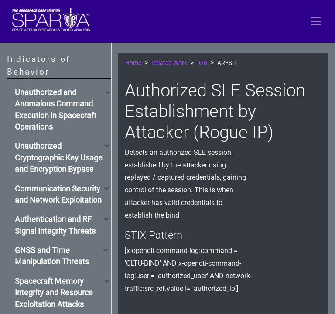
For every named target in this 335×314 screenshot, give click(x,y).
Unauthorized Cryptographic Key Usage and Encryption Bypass (59, 158)
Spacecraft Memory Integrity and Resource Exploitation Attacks (54, 293)
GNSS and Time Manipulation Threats (52, 256)
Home (133, 63)
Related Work (169, 63)
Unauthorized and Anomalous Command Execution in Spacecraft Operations (55, 109)
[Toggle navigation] (316, 21)
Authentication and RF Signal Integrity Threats (55, 225)
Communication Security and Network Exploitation (58, 194)
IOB (202, 63)
